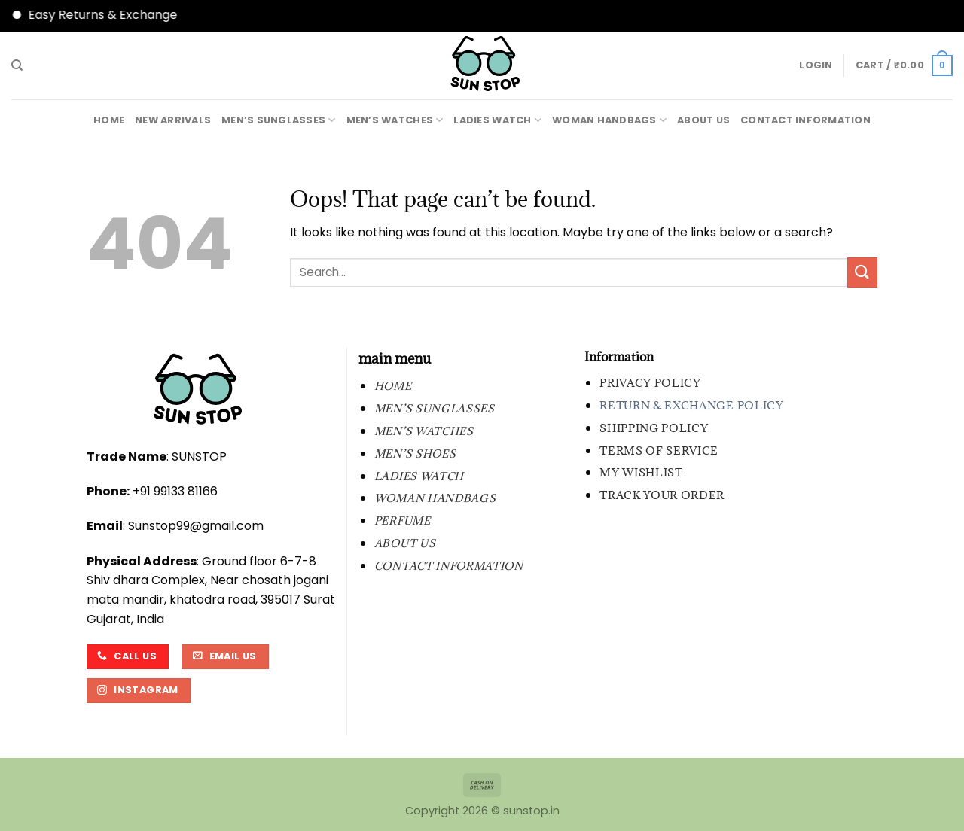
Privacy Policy (650, 383)
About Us (703, 120)
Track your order (662, 495)
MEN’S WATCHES (395, 120)
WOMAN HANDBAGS (609, 120)
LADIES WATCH (497, 120)
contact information (805, 120)
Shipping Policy (653, 428)
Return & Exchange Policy (691, 405)
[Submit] (862, 272)
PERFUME (402, 520)
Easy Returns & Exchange (118, 14)
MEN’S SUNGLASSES (278, 120)
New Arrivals (173, 120)
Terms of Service (658, 450)
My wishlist (640, 472)
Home (108, 120)
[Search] (17, 65)
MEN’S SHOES (415, 453)
